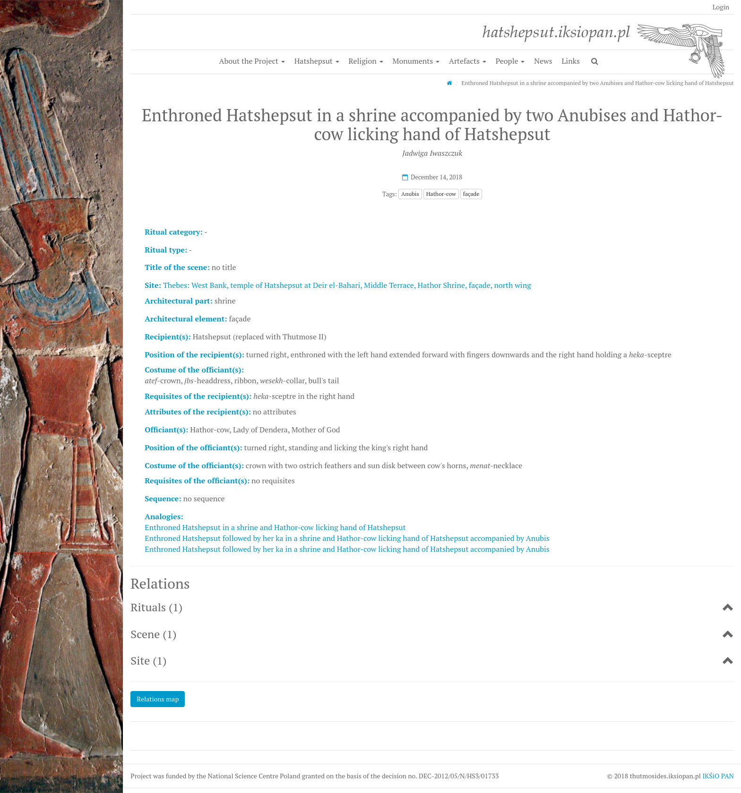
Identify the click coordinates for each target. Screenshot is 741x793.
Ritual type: (166, 250)
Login (721, 6)
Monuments (416, 61)
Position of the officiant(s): (193, 447)
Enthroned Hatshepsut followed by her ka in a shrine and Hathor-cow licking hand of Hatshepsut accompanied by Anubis (347, 538)
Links (571, 61)
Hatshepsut (316, 61)
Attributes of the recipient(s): (198, 411)
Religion (366, 61)
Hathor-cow (441, 193)
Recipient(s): (167, 336)
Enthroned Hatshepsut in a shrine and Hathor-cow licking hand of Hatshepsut (275, 527)
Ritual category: (173, 232)
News (543, 61)
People (510, 61)
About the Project (252, 61)
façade (471, 193)
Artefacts (467, 61)
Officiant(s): (166, 429)
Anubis (410, 193)
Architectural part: (179, 300)
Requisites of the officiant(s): (197, 480)
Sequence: (163, 498)
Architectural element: (186, 318)
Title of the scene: (177, 267)
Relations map (158, 698)
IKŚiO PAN (718, 775)
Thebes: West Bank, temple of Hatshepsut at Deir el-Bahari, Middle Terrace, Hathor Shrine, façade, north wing (347, 285)
